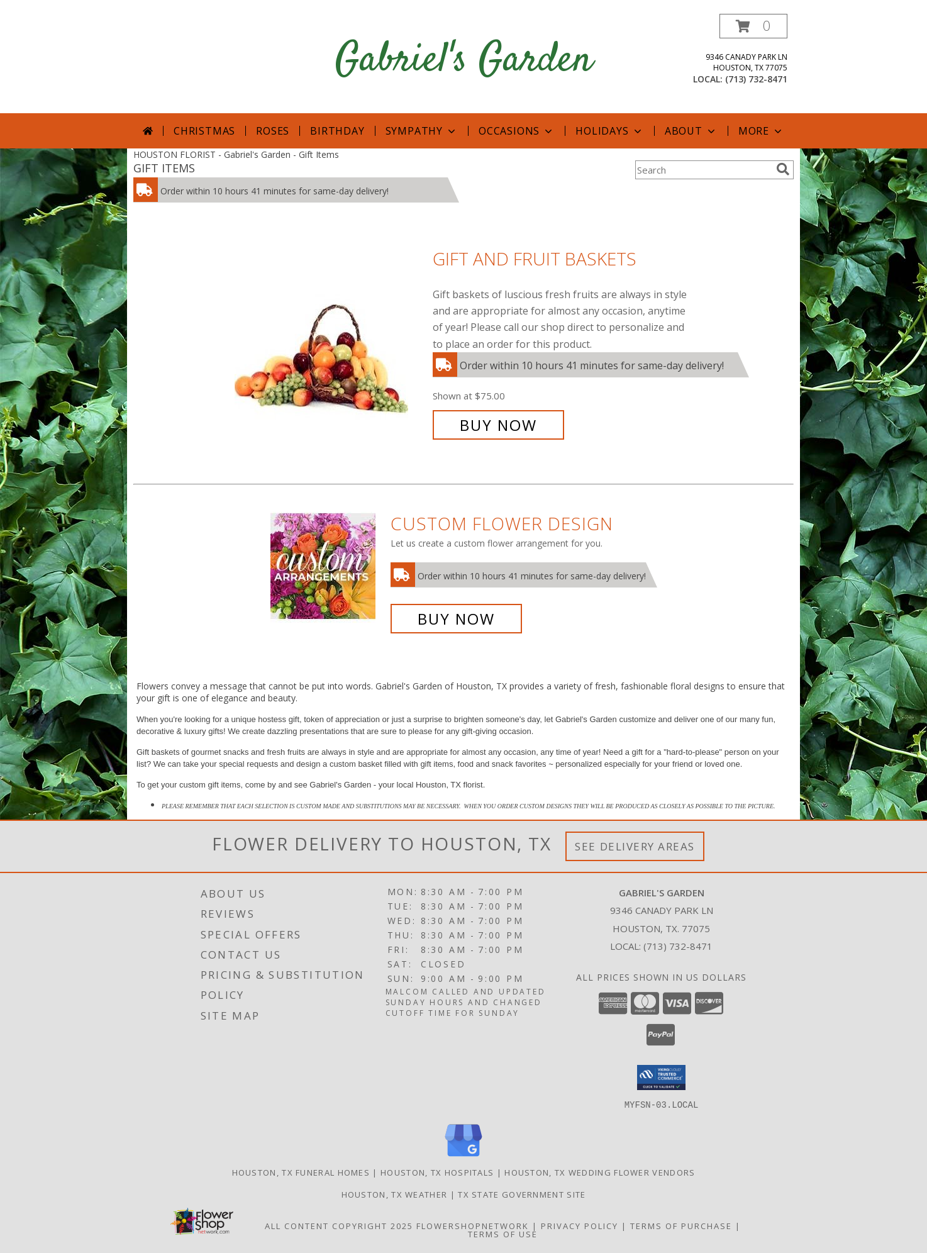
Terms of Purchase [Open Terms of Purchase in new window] (681, 1225)
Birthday (337, 131)
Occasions (517, 131)
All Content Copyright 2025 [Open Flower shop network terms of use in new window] (339, 1225)
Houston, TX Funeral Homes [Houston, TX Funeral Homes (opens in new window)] (301, 1172)
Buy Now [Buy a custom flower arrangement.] (456, 618)
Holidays (609, 131)
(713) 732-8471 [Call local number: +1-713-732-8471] (756, 79)
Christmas (204, 131)
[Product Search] (703, 170)
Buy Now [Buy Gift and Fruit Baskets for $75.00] (498, 425)
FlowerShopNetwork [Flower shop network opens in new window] (472, 1225)
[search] (783, 169)
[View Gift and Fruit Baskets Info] (330, 342)
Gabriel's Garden (463, 60)
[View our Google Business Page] (463, 1156)
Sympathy (422, 131)
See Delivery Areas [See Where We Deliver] (635, 846)
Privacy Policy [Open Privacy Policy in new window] (579, 1225)
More (761, 131)
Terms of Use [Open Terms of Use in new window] (503, 1233)
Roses (272, 131)
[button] (753, 26)
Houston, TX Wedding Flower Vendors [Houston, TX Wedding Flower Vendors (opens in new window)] (599, 1172)
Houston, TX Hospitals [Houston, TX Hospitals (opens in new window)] (437, 1172)
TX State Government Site (522, 1194)
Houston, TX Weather (394, 1194)
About (691, 131)
